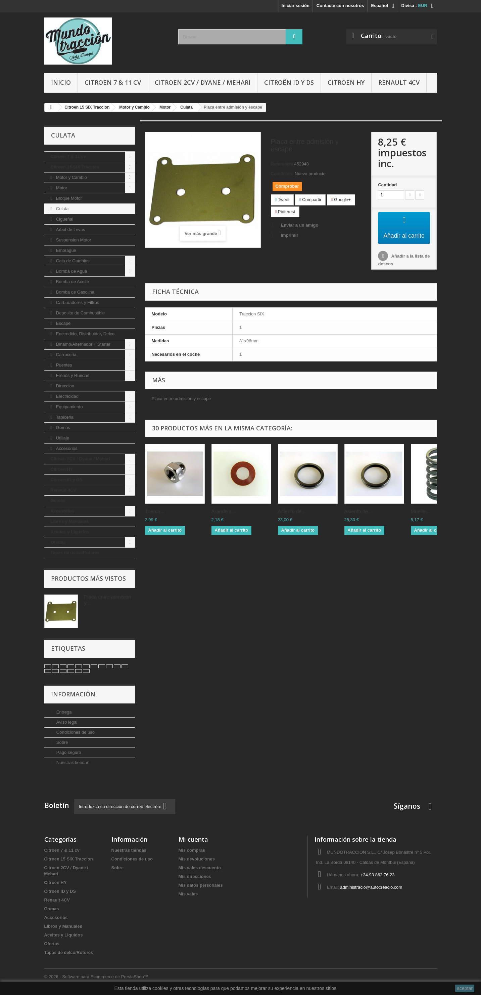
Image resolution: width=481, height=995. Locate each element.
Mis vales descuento (200, 867)
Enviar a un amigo (300, 225)
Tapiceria (64, 417)
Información (73, 694)
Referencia (282, 163)
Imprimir (289, 235)
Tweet (282, 199)
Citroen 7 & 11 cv (113, 82)
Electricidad (67, 396)
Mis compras (192, 850)
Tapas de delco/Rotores (75, 552)
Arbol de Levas (70, 229)
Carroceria (65, 354)
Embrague (65, 250)
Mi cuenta (193, 839)
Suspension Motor (73, 239)
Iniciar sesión (295, 5)
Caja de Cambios (72, 260)
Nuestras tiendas (72, 762)
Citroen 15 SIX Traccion (75, 166)
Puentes (63, 365)
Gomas (62, 427)
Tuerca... (155, 519)
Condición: (282, 173)
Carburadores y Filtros (77, 302)
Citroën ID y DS (289, 82)
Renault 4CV (399, 82)
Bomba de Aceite (72, 281)
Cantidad (387, 184)
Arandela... (223, 519)
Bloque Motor (68, 198)
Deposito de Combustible (80, 312)
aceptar (465, 988)
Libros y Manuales (70, 521)
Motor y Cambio (71, 177)
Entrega (63, 712)
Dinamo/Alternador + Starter (82, 344)
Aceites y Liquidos (70, 531)
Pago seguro (68, 752)
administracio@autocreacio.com (371, 887)
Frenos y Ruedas (72, 375)
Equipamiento (69, 406)
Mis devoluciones (197, 859)
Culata (61, 208)
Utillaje (62, 438)
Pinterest (285, 211)
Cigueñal (64, 219)
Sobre (61, 742)
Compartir (310, 199)
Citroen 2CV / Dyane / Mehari (202, 82)
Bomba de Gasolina (74, 292)
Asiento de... (292, 519)
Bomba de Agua (71, 271)
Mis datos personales (201, 885)
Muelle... (420, 519)
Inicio (61, 82)
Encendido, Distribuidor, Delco (84, 333)
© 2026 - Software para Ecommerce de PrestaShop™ (96, 976)
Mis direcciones (195, 876)
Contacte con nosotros (340, 5)
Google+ (341, 199)
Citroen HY (346, 82)
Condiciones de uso (75, 732)
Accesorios (66, 448)
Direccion (64, 385)
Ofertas (58, 542)
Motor (61, 187)
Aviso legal (66, 722)
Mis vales (188, 893)
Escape (62, 323)
